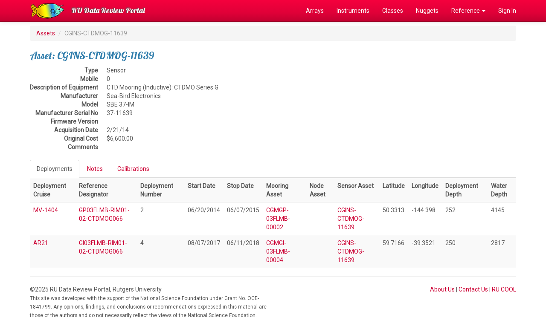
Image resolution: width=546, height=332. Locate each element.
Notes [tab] (95, 168)
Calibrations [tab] (133, 168)
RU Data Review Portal (108, 10)
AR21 (40, 243)
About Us (442, 289)
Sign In (507, 10)
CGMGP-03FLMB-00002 (278, 219)
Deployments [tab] (55, 168)
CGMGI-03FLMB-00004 (278, 251)
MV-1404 (45, 210)
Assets (45, 33)
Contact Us (473, 289)
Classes (392, 10)
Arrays (315, 10)
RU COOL (504, 289)
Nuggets (427, 10)
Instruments (353, 10)
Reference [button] (468, 10)
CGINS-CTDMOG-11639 (350, 219)
